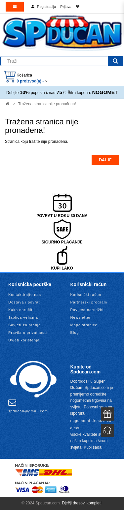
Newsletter (80, 317)
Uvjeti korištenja (24, 340)
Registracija (46, 7)
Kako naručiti (21, 310)
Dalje (105, 160)
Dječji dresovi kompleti (81, 503)
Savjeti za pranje (24, 325)
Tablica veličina (23, 317)
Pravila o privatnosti (27, 333)
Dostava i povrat (24, 302)
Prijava (65, 7)
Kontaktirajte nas (24, 295)
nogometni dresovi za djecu (91, 424)
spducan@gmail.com (28, 405)
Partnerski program (88, 302)
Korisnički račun (86, 295)
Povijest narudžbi (87, 310)
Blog (74, 333)
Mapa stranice (84, 325)
